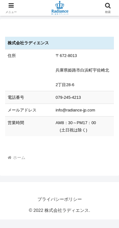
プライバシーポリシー (59, 199)
